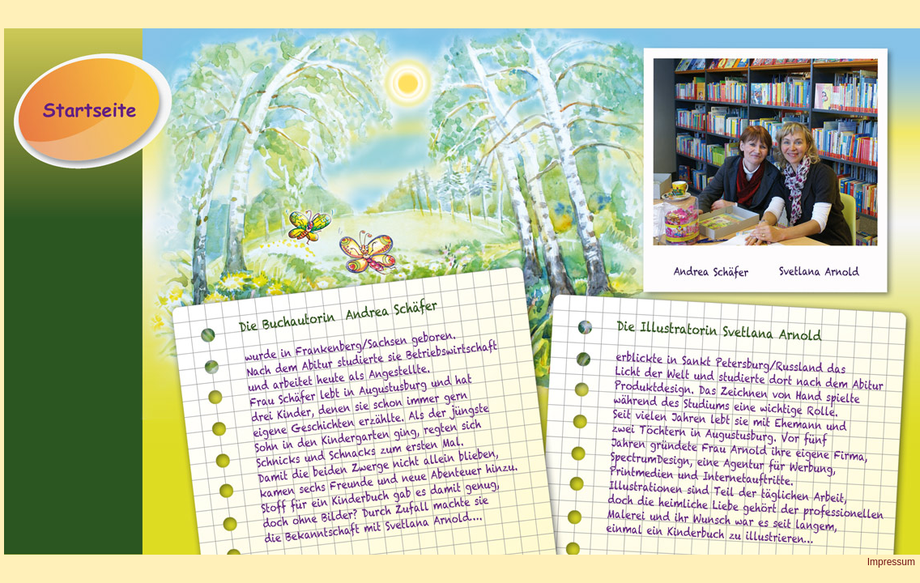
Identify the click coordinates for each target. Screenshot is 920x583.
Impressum (891, 562)
